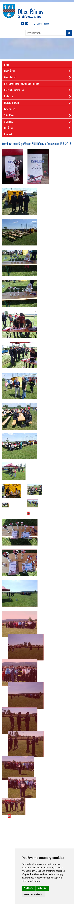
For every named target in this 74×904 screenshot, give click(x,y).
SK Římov (36, 121)
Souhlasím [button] (28, 888)
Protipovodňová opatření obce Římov (21, 83)
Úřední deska (41, 23)
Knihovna (36, 95)
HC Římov (36, 127)
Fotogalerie (9, 109)
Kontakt (8, 134)
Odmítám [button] (42, 888)
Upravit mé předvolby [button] (33, 894)
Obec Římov (36, 70)
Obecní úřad (36, 76)
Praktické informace (36, 89)
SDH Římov (36, 114)
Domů (6, 64)
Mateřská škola (36, 102)
